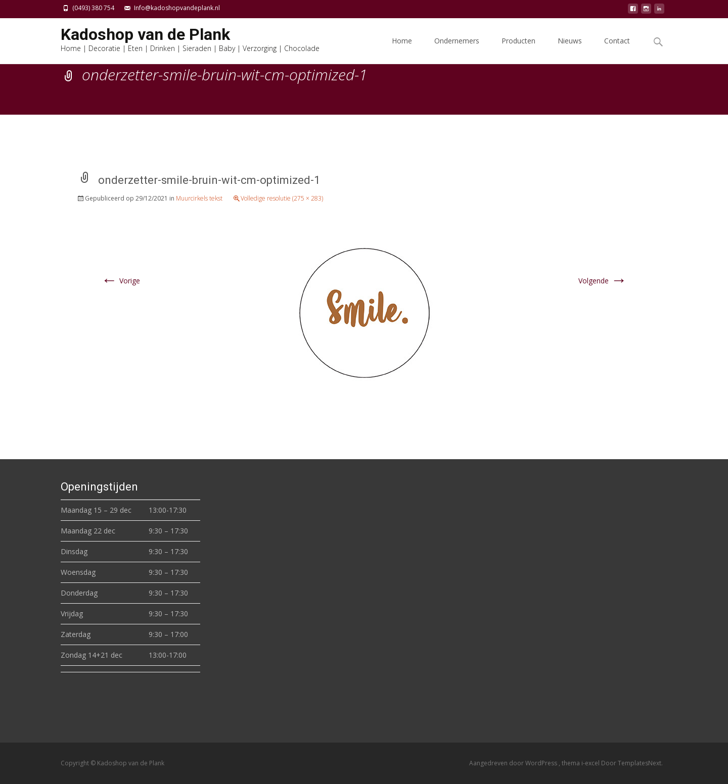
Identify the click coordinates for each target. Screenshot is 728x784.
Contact (617, 50)
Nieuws (570, 50)
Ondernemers (456, 50)
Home (402, 50)
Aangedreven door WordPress (514, 763)
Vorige (120, 280)
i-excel (591, 763)
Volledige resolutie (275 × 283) (282, 198)
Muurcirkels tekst (199, 198)
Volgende (602, 280)
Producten (518, 50)
